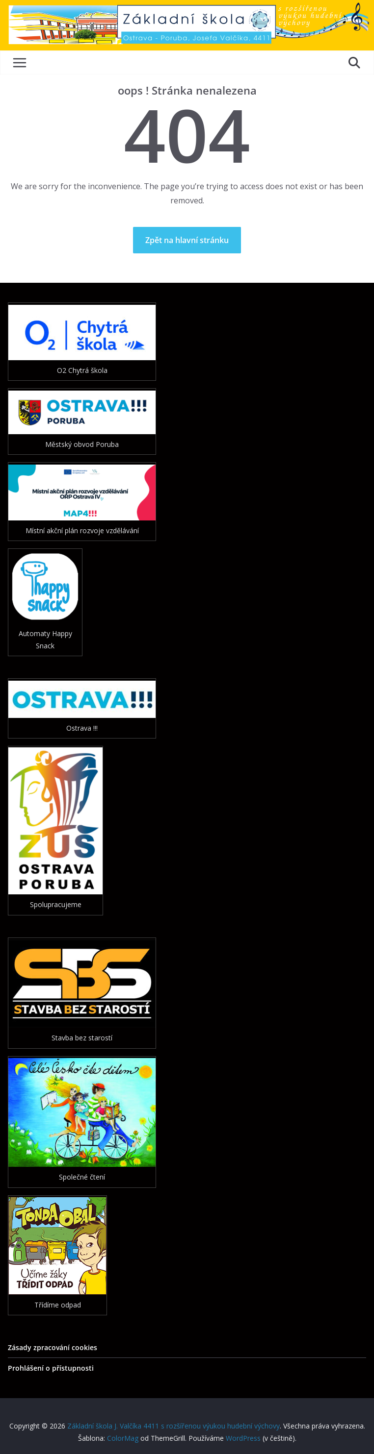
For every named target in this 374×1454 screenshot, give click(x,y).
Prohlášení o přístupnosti (51, 1368)
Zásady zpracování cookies (52, 1347)
